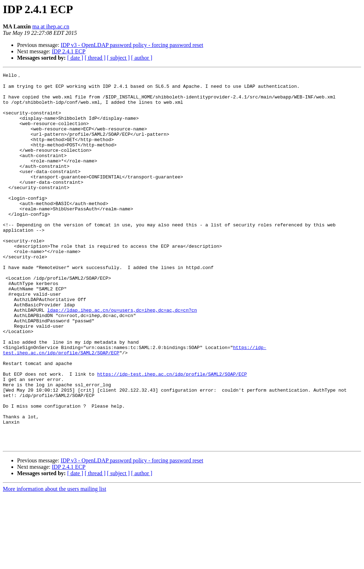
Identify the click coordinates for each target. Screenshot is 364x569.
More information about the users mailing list (54, 563)
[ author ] (141, 58)
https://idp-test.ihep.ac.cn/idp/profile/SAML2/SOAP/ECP (172, 434)
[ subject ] (118, 58)
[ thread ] (95, 58)
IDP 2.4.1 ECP (69, 51)
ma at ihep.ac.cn (50, 26)
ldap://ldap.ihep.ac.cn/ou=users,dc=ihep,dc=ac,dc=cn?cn (122, 357)
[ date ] (75, 58)
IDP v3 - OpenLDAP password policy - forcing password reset (132, 45)
